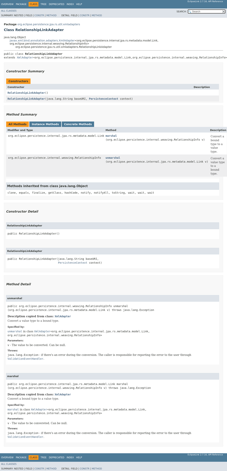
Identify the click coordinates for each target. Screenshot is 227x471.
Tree (44, 4)
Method (51, 15)
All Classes (8, 10)
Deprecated (56, 4)
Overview (7, 4)
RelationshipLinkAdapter (26, 92)
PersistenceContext (103, 98)
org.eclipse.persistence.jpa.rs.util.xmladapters (48, 24)
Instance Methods (45, 124)
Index (70, 4)
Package (21, 4)
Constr (39, 15)
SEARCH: (182, 11)
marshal (111, 135)
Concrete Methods (78, 124)
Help (79, 4)
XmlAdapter (25, 57)
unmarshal (112, 157)
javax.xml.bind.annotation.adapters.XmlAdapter (42, 40)
